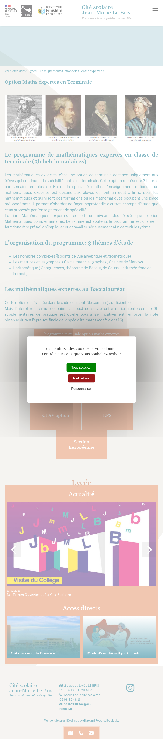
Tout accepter (81, 367)
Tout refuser (81, 378)
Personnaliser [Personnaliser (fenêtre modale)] (81, 389)
